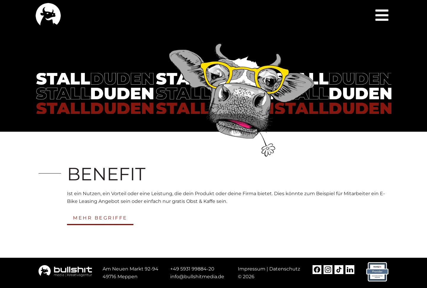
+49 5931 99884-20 (192, 269)
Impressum (251, 269)
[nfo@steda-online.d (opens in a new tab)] (197, 276)
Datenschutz (284, 269)
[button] (381, 15)
